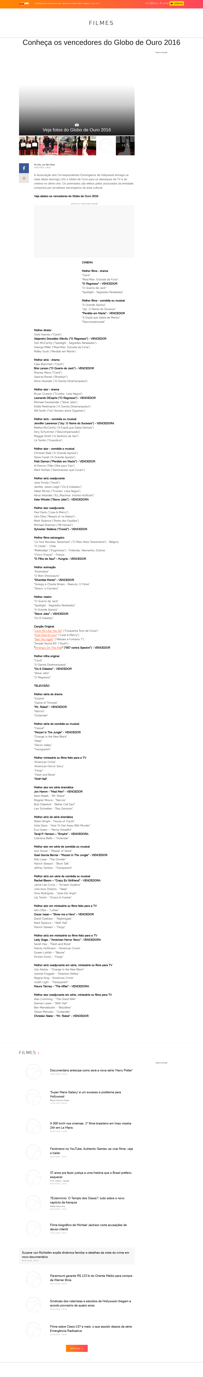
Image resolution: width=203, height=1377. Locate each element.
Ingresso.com (41, 4)
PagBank (87, 4)
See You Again (44, 639)
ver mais (77, 1348)
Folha (77, 11)
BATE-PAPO (52, 4)
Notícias (41, 11)
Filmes (101, 22)
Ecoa (133, 11)
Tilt (129, 11)
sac (147, 3)
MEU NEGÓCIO (64, 4)
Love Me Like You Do (48, 630)
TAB (156, 11)
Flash (33, 11)
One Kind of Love (46, 635)
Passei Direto (76, 4)
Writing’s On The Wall (48, 647)
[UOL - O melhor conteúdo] (24, 4)
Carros (59, 11)
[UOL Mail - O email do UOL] (154, 3)
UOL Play (96, 4)
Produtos (24, 11)
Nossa (150, 11)
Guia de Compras (179, 11)
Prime (161, 11)
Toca (167, 11)
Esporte (85, 11)
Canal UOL (141, 11)
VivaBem (122, 11)
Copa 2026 (95, 11)
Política (50, 11)
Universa (113, 11)
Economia (68, 11)
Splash (104, 11)
